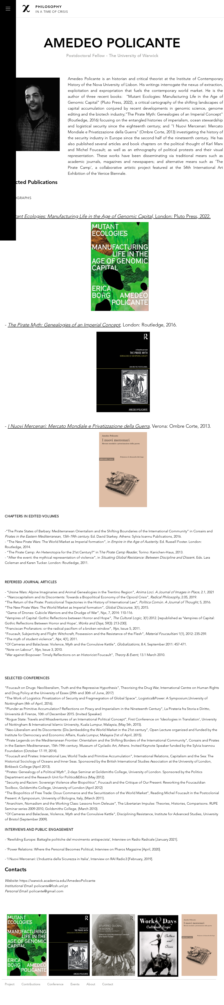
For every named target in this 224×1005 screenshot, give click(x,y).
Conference (55, 984)
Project (10, 984)
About (90, 984)
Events (74, 984)
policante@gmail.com (46, 891)
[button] (8, 9)
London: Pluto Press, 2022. (109, 216)
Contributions (30, 984)
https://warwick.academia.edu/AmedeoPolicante (57, 880)
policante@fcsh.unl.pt (51, 886)
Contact (107, 984)
